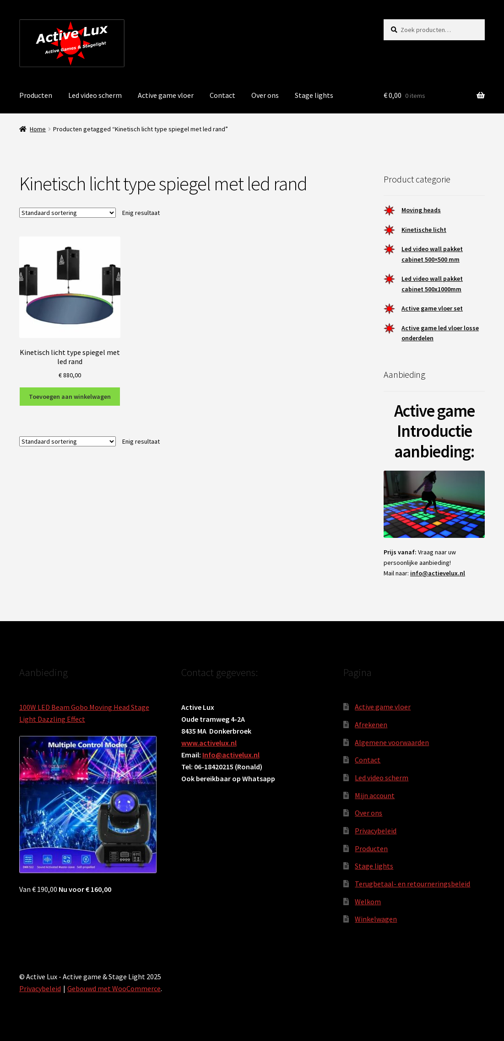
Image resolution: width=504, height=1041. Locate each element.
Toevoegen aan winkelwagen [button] (70, 396)
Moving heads (421, 210)
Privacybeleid (375, 830)
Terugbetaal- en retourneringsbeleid (412, 883)
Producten (35, 95)
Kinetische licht (423, 229)
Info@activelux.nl (231, 754)
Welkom (368, 901)
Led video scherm (95, 95)
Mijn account (375, 795)
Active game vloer (166, 95)
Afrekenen (371, 724)
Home (38, 129)
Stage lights (314, 95)
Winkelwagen (376, 918)
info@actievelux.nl (437, 573)
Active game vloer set (432, 308)
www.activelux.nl (209, 742)
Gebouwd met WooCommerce (114, 988)
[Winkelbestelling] (67, 213)
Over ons (265, 95)
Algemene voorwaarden (392, 742)
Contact (222, 95)
